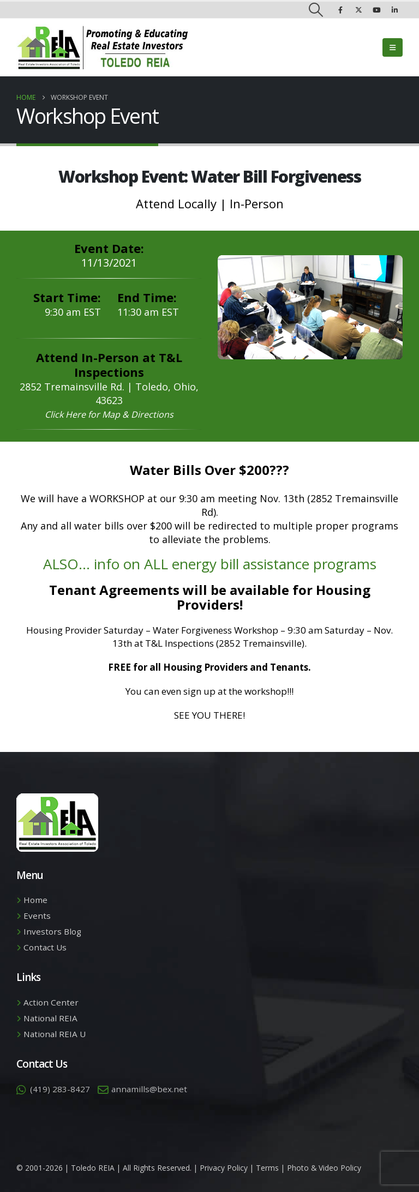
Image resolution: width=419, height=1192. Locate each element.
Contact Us (45, 947)
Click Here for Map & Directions (109, 414)
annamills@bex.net (149, 1088)
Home (35, 899)
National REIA (50, 1018)
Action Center (51, 1002)
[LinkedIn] (394, 9)
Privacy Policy (224, 1168)
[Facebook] (340, 9)
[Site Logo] (102, 47)
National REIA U (54, 1033)
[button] (316, 10)
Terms (267, 1168)
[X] (358, 9)
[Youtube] (376, 9)
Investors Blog (52, 931)
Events (37, 915)
